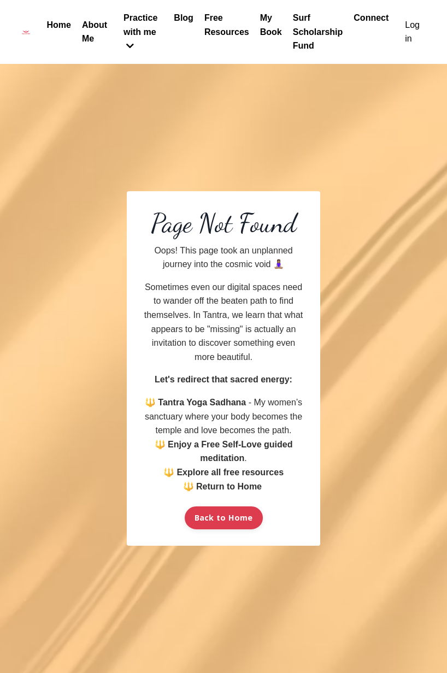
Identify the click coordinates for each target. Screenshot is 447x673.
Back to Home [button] (224, 517)
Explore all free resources (230, 472)
